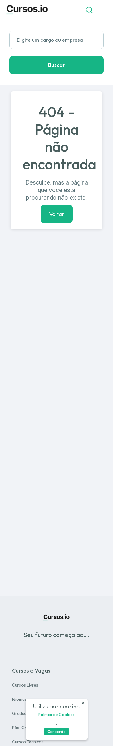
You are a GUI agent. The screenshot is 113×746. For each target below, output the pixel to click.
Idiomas (19, 699)
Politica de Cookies (56, 714)
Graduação (23, 713)
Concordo (56, 731)
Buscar (56, 65)
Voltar (56, 213)
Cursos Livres (25, 685)
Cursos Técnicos (28, 741)
